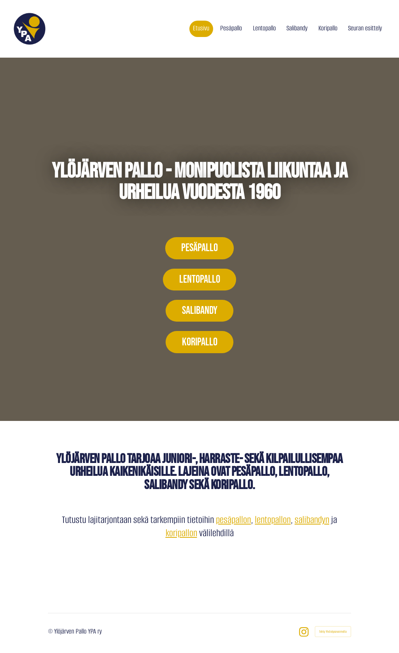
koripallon (181, 532)
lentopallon (273, 519)
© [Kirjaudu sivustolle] (51, 631)
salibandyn (312, 519)
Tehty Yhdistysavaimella (333, 631)
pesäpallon (233, 519)
